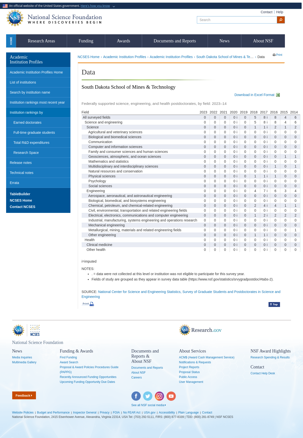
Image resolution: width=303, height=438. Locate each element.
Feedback (24, 395)
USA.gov (149, 412)
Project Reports (189, 367)
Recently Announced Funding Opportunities (88, 377)
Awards (123, 40)
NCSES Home (89, 57)
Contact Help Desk (263, 373)
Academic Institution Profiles (124, 57)
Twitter (147, 394)
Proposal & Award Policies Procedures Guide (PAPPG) (89, 369)
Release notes (21, 163)
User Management (191, 382)
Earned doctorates (27, 122)
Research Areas (41, 40)
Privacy (104, 412)
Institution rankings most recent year (37, 102)
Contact (266, 12)
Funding (86, 40)
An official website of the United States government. (57, 6)
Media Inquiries (22, 357)
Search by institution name (30, 92)
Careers (136, 377)
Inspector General (84, 412)
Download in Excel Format (258, 95)
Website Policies (23, 412)
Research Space (26, 153)
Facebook (136, 394)
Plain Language (188, 412)
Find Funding (68, 357)
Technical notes (22, 173)
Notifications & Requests (195, 362)
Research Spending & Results (270, 357)
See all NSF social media (148, 405)
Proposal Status (189, 372)
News (225, 40)
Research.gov (176, 330)
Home (11, 40)
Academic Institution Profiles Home (36, 72)
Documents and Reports (175, 40)
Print (278, 55)
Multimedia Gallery (24, 362)
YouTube (171, 394)
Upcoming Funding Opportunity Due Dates (87, 382)
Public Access (188, 377)
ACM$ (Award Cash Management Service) (207, 357)
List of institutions (23, 82)
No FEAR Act (132, 412)
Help (279, 12)
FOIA (116, 412)
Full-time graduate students (34, 132)
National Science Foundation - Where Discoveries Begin (54, 17)
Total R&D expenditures (31, 143)
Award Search (69, 362)
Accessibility (167, 412)
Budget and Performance (53, 412)
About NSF (263, 40)
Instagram (160, 394)
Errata (14, 183)
